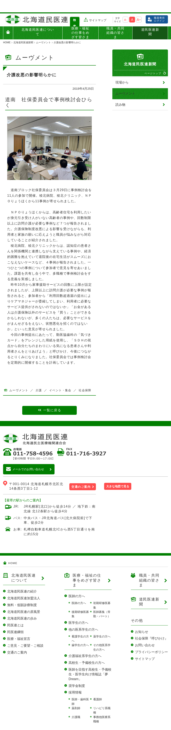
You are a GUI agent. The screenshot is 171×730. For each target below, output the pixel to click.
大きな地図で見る (117, 474)
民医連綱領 (15, 619)
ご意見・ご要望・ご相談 (25, 633)
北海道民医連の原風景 (23, 599)
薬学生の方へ (102, 624)
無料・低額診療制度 (22, 592)
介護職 (76, 704)
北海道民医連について (37, 19)
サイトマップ (97, 7)
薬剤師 (76, 695)
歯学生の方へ (80, 632)
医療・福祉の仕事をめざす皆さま (80, 20)
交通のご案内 (81, 474)
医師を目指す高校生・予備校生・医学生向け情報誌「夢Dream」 (90, 661)
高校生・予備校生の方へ (87, 650)
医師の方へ (77, 583)
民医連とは (15, 613)
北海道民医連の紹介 (22, 579)
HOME (12, 550)
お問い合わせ (145, 633)
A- (125, 7)
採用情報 (75, 680)
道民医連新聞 (150, 19)
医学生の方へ (78, 610)
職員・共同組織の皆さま (115, 20)
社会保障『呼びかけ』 (151, 626)
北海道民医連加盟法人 (23, 586)
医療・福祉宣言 (18, 626)
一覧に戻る (52, 398)
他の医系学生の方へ (83, 617)
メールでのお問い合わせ (28, 456)
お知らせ (141, 619)
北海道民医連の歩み (22, 606)
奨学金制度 (77, 673)
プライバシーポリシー (151, 639)
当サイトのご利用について (18, 726)
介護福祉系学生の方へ (85, 643)
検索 (74, 10)
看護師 (97, 687)
